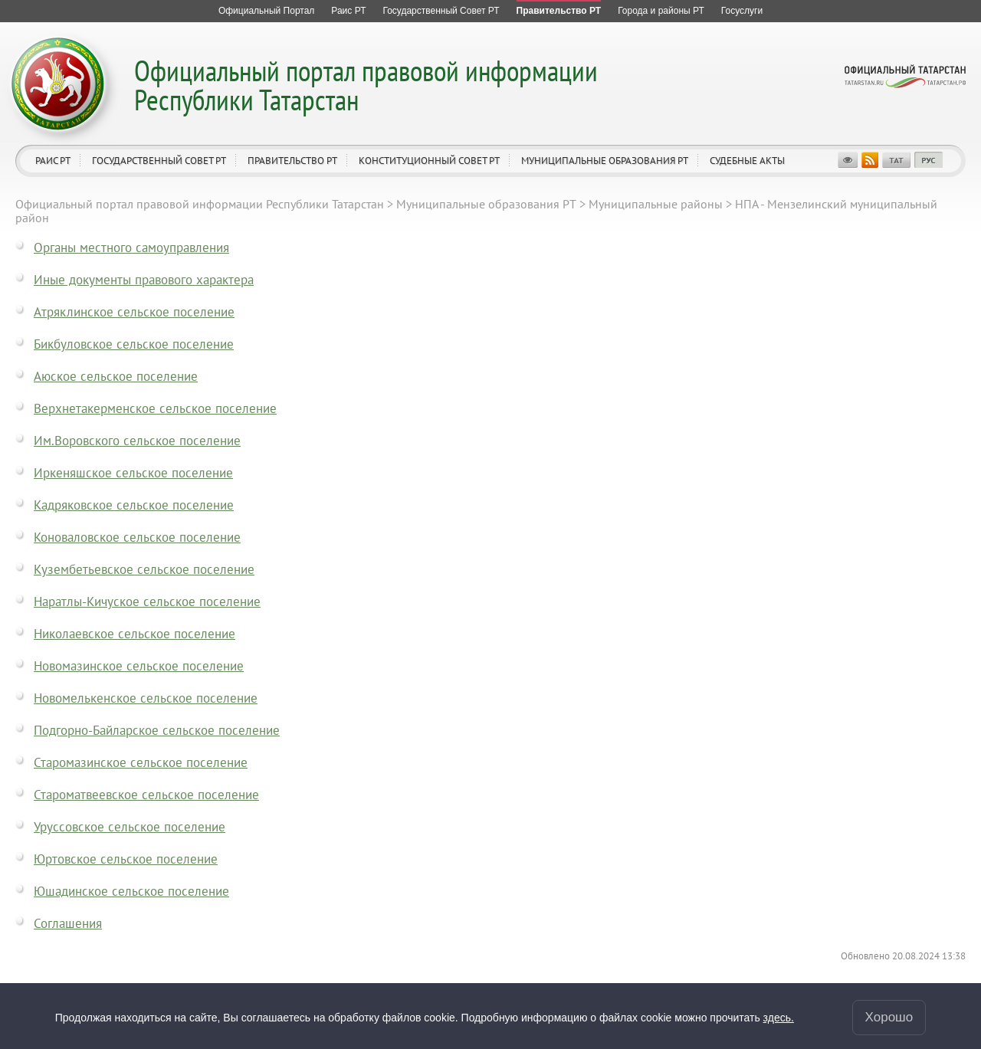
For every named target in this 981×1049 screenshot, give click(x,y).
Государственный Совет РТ (159, 160)
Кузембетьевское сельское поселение (144, 569)
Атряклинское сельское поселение (134, 311)
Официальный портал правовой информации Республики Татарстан (366, 84)
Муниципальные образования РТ (604, 160)
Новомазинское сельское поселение (139, 665)
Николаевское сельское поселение (134, 633)
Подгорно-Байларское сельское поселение (157, 730)
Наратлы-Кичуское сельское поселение (147, 601)
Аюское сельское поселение (116, 376)
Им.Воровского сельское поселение (137, 440)
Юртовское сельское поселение (126, 859)
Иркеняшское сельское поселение (133, 472)
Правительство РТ (292, 160)
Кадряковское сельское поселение (134, 505)
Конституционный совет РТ (429, 160)
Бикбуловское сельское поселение (134, 344)
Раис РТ (53, 160)
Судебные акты (747, 160)
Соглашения (68, 923)
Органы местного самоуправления (131, 247)
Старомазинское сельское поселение (141, 762)
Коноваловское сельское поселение (137, 537)
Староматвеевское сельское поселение (146, 794)
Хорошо (889, 1017)
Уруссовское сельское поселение (129, 826)
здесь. (778, 1017)
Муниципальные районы (656, 203)
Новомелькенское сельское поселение (146, 698)
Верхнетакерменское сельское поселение (155, 408)
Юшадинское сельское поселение (131, 891)
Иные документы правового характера (144, 279)
